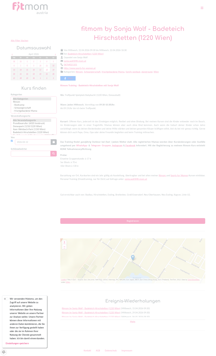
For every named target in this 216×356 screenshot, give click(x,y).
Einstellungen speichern (17, 343)
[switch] (6, 299)
